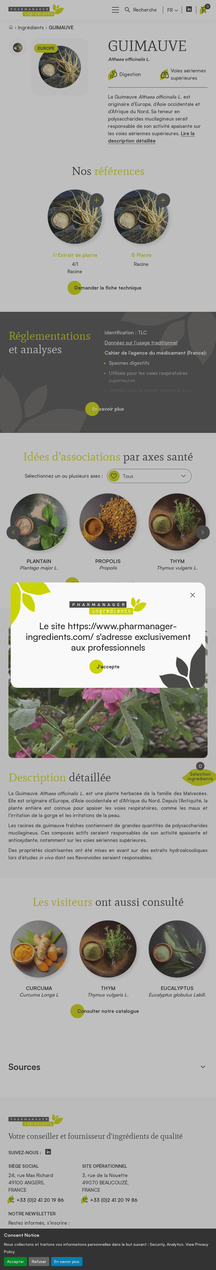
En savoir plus (66, 1261)
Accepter (15, 1261)
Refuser (39, 1261)
